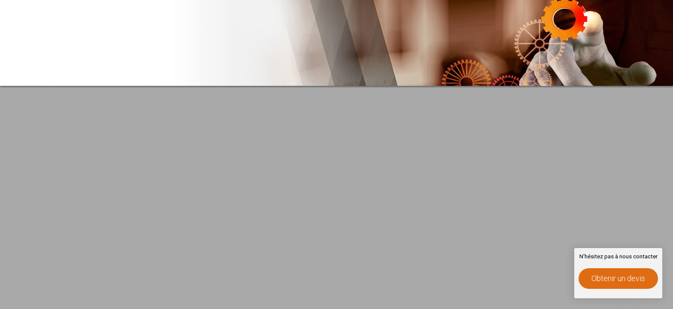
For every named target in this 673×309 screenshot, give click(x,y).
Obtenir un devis (618, 278)
